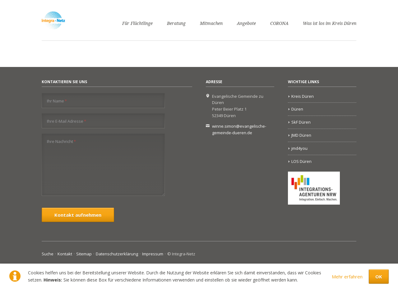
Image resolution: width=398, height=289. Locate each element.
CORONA (279, 23)
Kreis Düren (302, 96)
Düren (297, 109)
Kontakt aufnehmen (77, 215)
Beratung (176, 23)
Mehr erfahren (347, 276)
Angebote (246, 23)
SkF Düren (301, 122)
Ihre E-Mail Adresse (66, 121)
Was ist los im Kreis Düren (329, 23)
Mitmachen (211, 23)
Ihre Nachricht (61, 141)
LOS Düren (301, 161)
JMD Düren (301, 135)
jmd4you (299, 148)
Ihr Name (57, 101)
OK (378, 276)
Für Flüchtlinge (137, 23)
